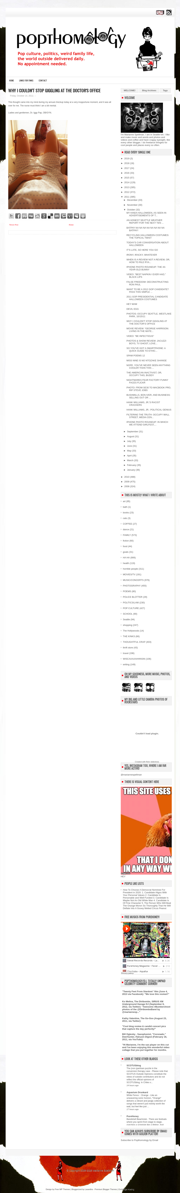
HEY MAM (131, 304)
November (132, 205)
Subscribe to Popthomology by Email (139, 1140)
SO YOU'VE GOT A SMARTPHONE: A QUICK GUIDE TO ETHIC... (145, 349)
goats (125, 552)
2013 (127, 187)
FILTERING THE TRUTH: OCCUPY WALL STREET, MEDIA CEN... (147, 416)
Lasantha (89, 1189)
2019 (127, 158)
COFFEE (127, 523)
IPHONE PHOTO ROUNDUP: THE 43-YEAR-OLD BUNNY (146, 268)
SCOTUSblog (134, 1065)
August (131, 436)
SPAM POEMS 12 (135, 355)
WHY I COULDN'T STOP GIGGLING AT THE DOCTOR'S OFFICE (54, 90)
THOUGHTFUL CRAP (134, 642)
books (126, 512)
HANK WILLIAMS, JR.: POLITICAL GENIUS (148, 409)
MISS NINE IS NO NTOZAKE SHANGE (146, 360)
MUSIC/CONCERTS (133, 580)
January (131, 470)
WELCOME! (130, 90)
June (130, 446)
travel (125, 653)
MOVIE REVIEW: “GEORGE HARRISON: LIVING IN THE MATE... (147, 329)
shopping (127, 625)
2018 (127, 163)
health (126, 563)
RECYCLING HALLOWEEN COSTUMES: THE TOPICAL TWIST (147, 236)
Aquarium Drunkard (137, 1092)
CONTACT (43, 80)
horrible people (130, 568)
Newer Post (13, 225)
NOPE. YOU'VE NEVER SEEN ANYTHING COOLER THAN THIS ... (148, 366)
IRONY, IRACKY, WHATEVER (141, 255)
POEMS (127, 591)
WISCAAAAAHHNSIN (134, 659)
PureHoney (133, 1116)
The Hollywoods (131, 630)
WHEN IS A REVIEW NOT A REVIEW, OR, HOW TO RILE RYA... (148, 261)
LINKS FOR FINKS (26, 80)
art (124, 501)
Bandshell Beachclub (137, 1119)
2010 (127, 477)
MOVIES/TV (129, 574)
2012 (127, 192)
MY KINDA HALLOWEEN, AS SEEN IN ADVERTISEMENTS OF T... (146, 214)
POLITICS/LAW (131, 602)
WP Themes (64, 1189)
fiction (126, 540)
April (129, 455)
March (130, 460)
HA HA (126, 557)
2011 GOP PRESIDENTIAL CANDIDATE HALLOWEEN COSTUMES (147, 298)
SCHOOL (128, 613)
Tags (165, 90)
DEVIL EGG (132, 309)
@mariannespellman (131, 774)
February (132, 465)
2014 (127, 182)
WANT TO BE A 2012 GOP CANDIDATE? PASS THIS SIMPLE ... (147, 290)
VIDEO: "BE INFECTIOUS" (140, 336)
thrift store (128, 647)
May (129, 450)
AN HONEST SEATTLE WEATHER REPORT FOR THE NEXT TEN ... (144, 221)
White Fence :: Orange (138, 1095)
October (131, 209)
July (129, 441)
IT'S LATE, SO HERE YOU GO (142, 250)
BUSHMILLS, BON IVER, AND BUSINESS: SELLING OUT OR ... (148, 396)
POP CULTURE (131, 608)
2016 (127, 173)
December (132, 200)
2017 (127, 168)
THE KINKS (129, 636)
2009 (127, 481)
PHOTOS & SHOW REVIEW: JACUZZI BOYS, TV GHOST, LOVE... (146, 342)
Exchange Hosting (126, 1189)
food (125, 546)
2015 (127, 177)
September (133, 431)
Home (11, 80)
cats (125, 518)
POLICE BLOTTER (132, 597)
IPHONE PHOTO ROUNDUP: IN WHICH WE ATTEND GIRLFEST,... (147, 423)
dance (126, 529)
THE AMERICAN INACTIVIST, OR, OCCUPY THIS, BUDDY (144, 374)
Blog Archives (149, 90)
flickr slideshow (152, 762)
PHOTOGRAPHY (132, 585)
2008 (127, 486)
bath (125, 507)
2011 (127, 196)
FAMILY (127, 535)
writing (126, 664)
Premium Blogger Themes (106, 1189)
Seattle (126, 619)
